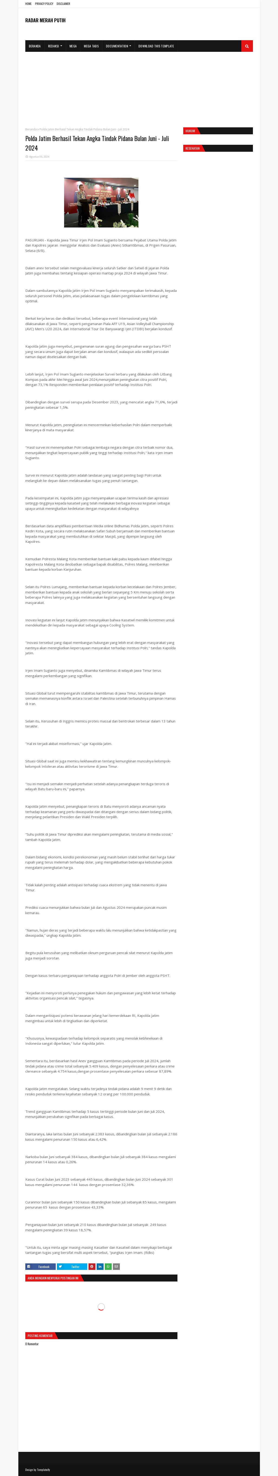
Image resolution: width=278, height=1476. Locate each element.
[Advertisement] (139, 86)
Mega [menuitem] (73, 45)
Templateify (43, 1470)
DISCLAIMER (63, 4)
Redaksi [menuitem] (53, 45)
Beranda (31, 129)
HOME (28, 4)
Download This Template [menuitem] (156, 45)
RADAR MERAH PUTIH (45, 20)
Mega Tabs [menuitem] (91, 45)
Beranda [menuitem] (35, 45)
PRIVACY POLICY (44, 4)
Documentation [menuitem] (117, 45)
